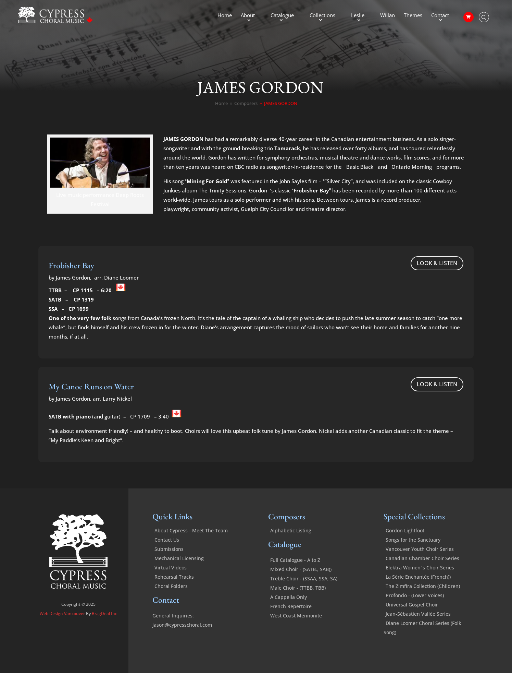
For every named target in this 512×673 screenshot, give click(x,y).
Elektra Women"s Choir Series (420, 567)
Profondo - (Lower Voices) (415, 595)
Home (224, 16)
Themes (413, 16)
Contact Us (166, 539)
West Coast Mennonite (296, 615)
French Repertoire (291, 606)
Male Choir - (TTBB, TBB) (298, 588)
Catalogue (282, 16)
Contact (440, 16)
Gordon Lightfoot (405, 530)
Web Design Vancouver (63, 613)
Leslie (357, 16)
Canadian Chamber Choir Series (422, 558)
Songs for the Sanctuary (413, 539)
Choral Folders (171, 586)
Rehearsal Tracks (174, 577)
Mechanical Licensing (179, 558)
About (248, 16)
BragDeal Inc (104, 613)
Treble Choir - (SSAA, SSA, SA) (303, 578)
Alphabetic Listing (290, 530)
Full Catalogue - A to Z (295, 560)
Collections (322, 16)
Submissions (169, 549)
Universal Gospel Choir (412, 604)
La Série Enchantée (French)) (418, 577)
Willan (387, 16)
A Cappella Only (288, 597)
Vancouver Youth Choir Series (420, 549)
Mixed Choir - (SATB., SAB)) (301, 569)
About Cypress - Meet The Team (191, 530)
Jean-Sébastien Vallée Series (418, 614)
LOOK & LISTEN (437, 263)
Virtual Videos (170, 567)
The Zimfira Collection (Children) (423, 586)
